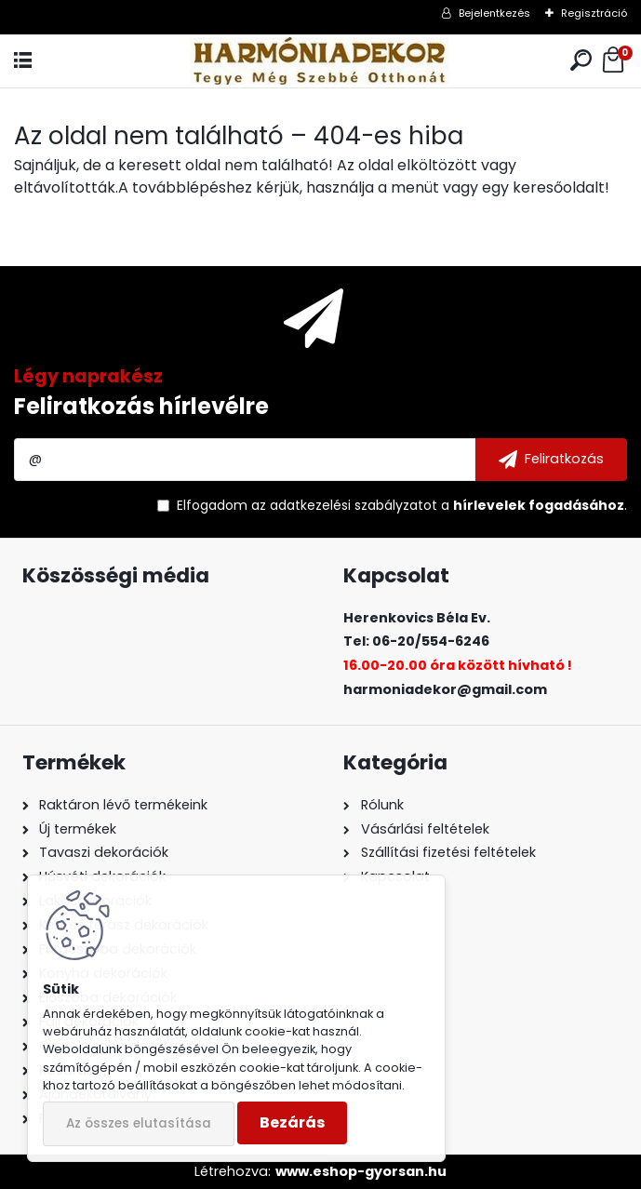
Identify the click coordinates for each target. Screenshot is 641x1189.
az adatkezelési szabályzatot (344, 505)
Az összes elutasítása (138, 1123)
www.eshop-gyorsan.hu (361, 1171)
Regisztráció (594, 13)
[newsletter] (551, 459)
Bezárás (292, 1122)
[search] (581, 61)
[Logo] (320, 61)
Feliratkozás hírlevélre (141, 406)
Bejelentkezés (494, 13)
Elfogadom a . (402, 505)
